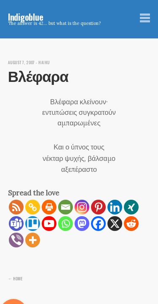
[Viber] (16, 240)
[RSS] (16, 207)
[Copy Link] (32, 207)
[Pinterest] (98, 207)
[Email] (65, 207)
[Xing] (131, 207)
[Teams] (16, 223)
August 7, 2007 (21, 62)
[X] (114, 223)
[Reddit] (131, 223)
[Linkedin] (114, 207)
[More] (32, 240)
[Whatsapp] (65, 223)
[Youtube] (49, 223)
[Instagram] (82, 207)
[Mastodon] (82, 223)
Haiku (43, 62)
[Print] (49, 207)
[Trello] (32, 223)
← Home (15, 278)
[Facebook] (98, 223)
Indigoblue (25, 16)
